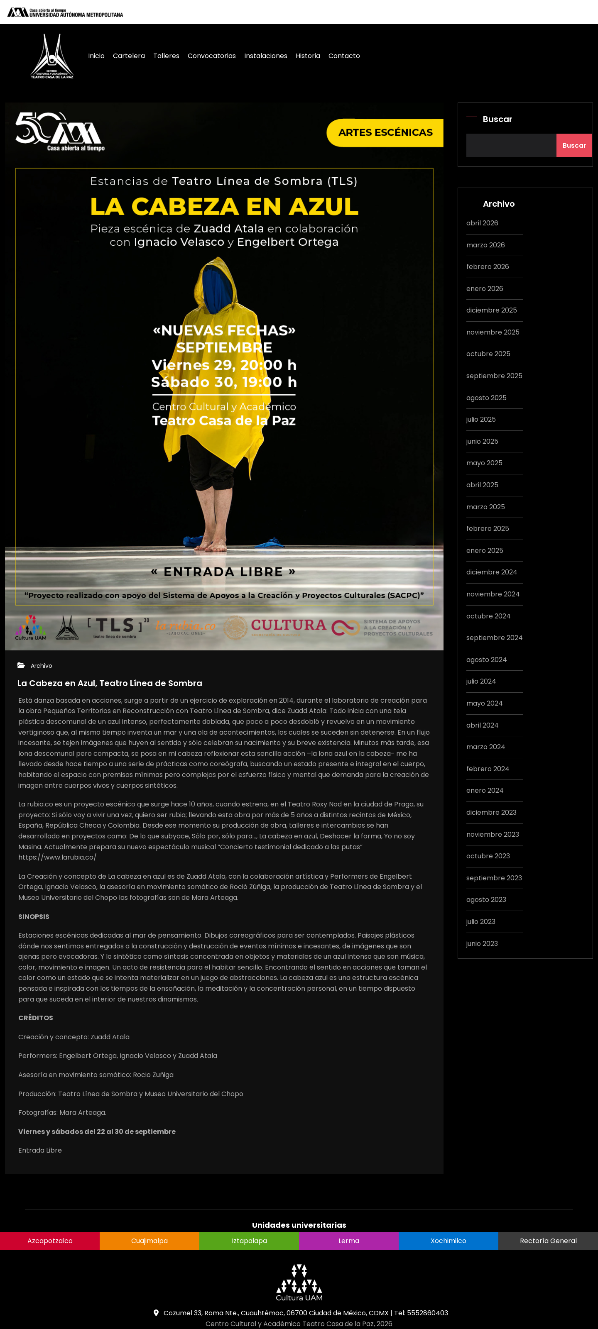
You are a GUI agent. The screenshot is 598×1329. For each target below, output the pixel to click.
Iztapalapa (249, 1241)
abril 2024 (482, 725)
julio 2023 (480, 921)
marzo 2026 (485, 245)
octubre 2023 (488, 856)
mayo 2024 (484, 703)
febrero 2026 (487, 266)
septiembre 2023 (494, 878)
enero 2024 (485, 790)
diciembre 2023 (491, 812)
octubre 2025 (488, 354)
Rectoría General (548, 1241)
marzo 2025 (485, 507)
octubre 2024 (488, 616)
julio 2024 (481, 681)
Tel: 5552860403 (421, 1313)
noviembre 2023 (492, 834)
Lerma (348, 1241)
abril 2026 (482, 223)
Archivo (41, 666)
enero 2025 (484, 550)
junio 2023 (482, 943)
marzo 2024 (485, 747)
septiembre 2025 (494, 376)
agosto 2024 (486, 659)
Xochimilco (448, 1241)
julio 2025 (481, 419)
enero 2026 (484, 288)
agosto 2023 (486, 899)
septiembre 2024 (494, 638)
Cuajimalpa (149, 1241)
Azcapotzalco (50, 1241)
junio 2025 (482, 441)
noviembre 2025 (493, 332)
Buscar (497, 119)
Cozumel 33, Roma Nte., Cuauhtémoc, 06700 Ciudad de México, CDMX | (272, 1313)
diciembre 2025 (491, 310)
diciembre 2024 (491, 572)
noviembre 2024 (493, 594)
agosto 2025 (486, 398)
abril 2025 (482, 485)
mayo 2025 (484, 463)
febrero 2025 (487, 528)
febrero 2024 (488, 769)
